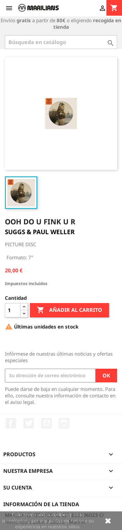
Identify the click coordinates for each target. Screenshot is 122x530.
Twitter (28, 423)
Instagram (64, 423)
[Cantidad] (12, 310)
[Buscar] (61, 42)
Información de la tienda (41, 504)
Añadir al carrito (69, 310)
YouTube (46, 423)
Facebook (11, 423)
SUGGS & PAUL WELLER (40, 232)
